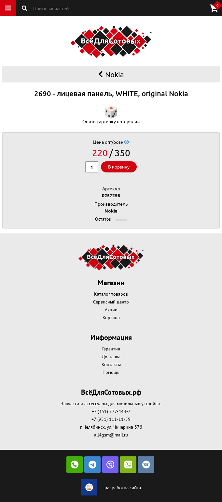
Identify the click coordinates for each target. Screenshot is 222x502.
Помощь (111, 372)
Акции (111, 309)
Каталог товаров (111, 294)
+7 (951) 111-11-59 (111, 419)
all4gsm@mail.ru (111, 434)
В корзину (119, 167)
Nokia (111, 74)
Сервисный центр (111, 301)
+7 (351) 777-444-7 (111, 411)
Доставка (111, 356)
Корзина (111, 317)
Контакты (111, 364)
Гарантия (111, 348)
